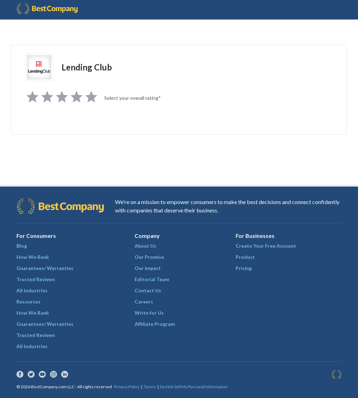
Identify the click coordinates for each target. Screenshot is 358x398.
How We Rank (32, 257)
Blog (21, 246)
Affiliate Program (155, 324)
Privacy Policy (126, 386)
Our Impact (148, 268)
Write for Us (149, 313)
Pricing (244, 268)
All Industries (32, 290)
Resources (28, 302)
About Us (145, 246)
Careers (144, 302)
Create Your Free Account (266, 246)
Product (245, 257)
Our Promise (149, 257)
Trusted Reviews (35, 279)
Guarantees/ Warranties (44, 268)
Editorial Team (152, 279)
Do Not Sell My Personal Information (194, 386)
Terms (150, 386)
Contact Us (148, 290)
